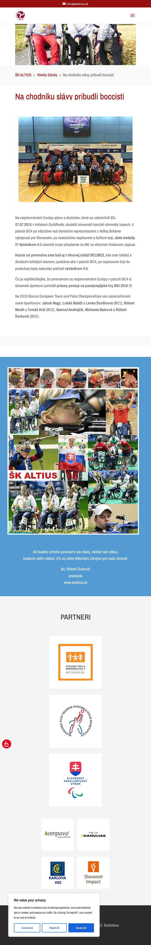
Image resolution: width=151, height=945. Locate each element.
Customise (27, 928)
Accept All (81, 928)
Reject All (54, 928)
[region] (54, 915)
